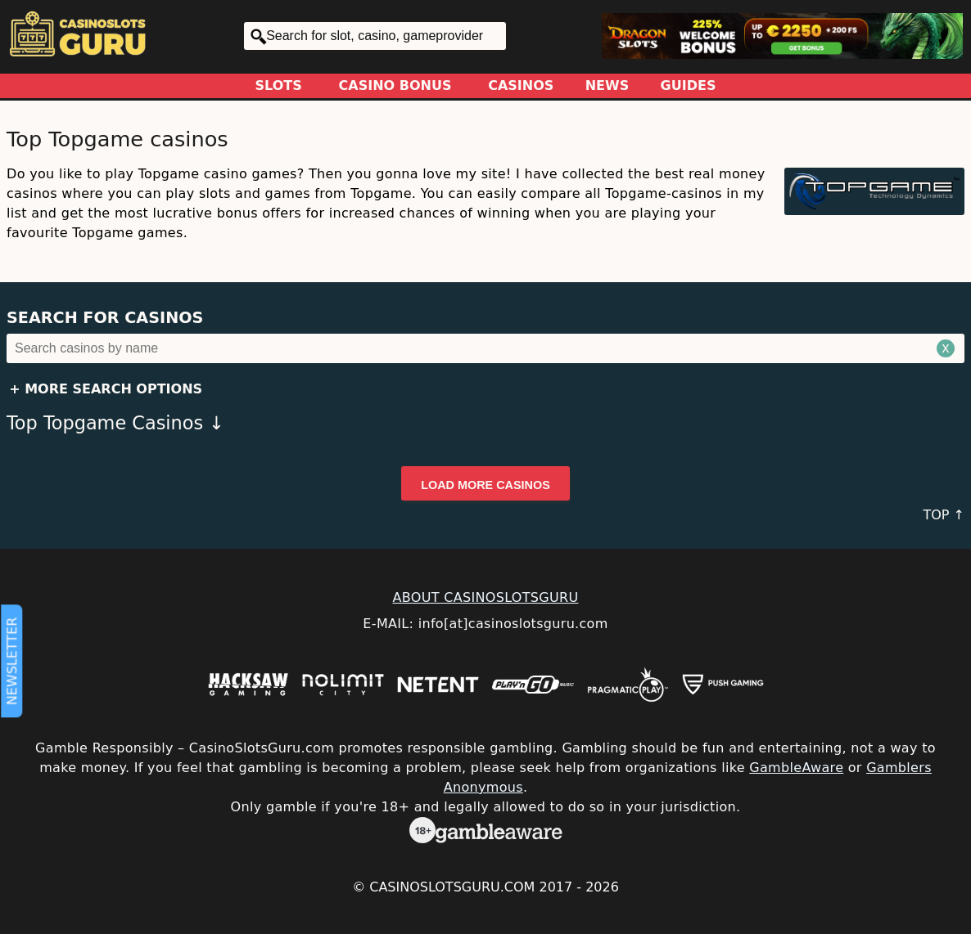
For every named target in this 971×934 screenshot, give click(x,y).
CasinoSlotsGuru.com (452, 887)
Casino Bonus (395, 85)
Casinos (520, 85)
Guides (688, 85)
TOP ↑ (943, 515)
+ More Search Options (105, 389)
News (607, 85)
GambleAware (796, 767)
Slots (278, 85)
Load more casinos (485, 485)
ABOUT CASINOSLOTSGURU (485, 597)
